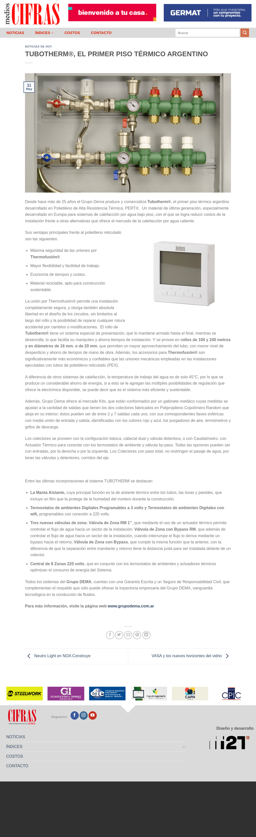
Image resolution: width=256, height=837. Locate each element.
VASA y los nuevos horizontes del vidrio (191, 656)
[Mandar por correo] (128, 635)
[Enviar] (244, 33)
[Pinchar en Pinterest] (137, 635)
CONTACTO (101, 33)
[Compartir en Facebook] (110, 635)
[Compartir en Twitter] (119, 635)
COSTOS (72, 33)
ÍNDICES (44, 33)
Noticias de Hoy (38, 46)
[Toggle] (184, 747)
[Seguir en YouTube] (92, 715)
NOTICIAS (15, 33)
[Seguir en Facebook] (74, 715)
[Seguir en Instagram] (84, 715)
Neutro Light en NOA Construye (57, 656)
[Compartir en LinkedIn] (146, 635)
